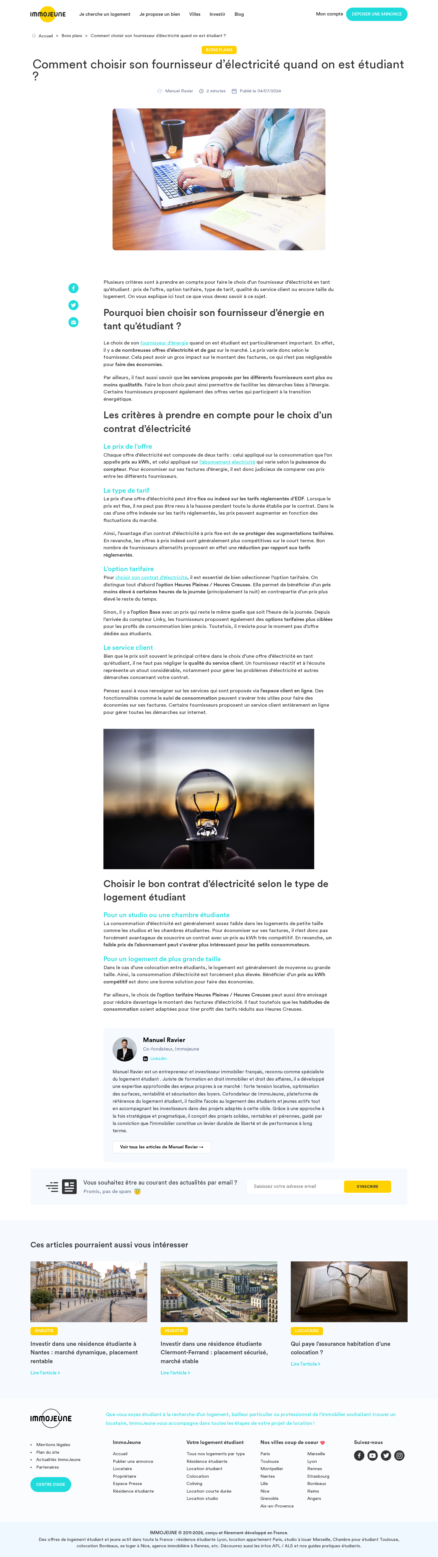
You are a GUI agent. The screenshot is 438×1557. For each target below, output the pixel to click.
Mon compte (329, 14)
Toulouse (269, 1461)
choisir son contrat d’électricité (151, 577)
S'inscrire (367, 1186)
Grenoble (269, 1498)
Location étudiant (204, 1468)
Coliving (194, 1483)
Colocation (197, 1476)
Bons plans (219, 50)
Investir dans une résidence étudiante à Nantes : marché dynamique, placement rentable (84, 1353)
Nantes (267, 1476)
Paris (265, 1454)
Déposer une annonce (377, 14)
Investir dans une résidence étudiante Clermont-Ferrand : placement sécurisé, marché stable (214, 1353)
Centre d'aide (50, 1485)
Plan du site (47, 1452)
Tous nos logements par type (215, 1454)
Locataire (122, 1468)
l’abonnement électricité (227, 462)
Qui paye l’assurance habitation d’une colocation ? (341, 1348)
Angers (314, 1498)
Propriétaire (124, 1476)
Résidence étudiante (133, 1491)
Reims (313, 1491)
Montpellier (271, 1468)
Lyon (312, 1461)
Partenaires (47, 1467)
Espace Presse (127, 1483)
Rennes (314, 1468)
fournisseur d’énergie (164, 342)
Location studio (202, 1498)
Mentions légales (53, 1444)
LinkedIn (158, 1059)
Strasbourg (318, 1476)
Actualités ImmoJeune (58, 1459)
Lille (264, 1483)
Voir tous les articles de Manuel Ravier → (161, 1147)
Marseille (316, 1454)
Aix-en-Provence (277, 1506)
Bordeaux (316, 1483)
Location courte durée (208, 1491)
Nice (264, 1491)
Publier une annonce (133, 1461)
